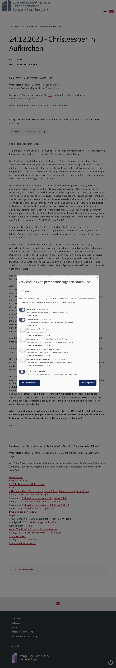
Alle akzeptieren (87, 382)
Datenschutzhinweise (61, 302)
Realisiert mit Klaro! (89, 389)
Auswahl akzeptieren (29, 382)
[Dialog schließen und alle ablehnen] (97, 277)
